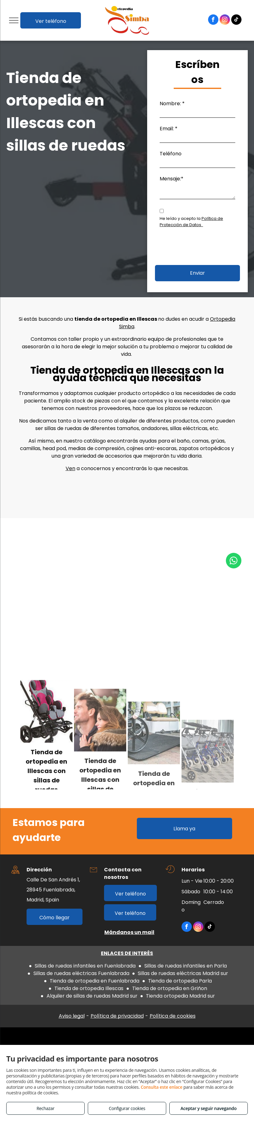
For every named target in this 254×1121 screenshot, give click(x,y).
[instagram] (225, 20)
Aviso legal (72, 1016)
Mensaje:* (171, 178)
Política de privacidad (117, 1016)
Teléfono (171, 153)
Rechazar (45, 1108)
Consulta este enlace (161, 1087)
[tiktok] (236, 20)
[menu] (14, 20)
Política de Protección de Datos (191, 221)
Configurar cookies (127, 1108)
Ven (70, 468)
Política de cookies (173, 1016)
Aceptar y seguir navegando (209, 1108)
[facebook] (213, 20)
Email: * (168, 128)
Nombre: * (172, 103)
